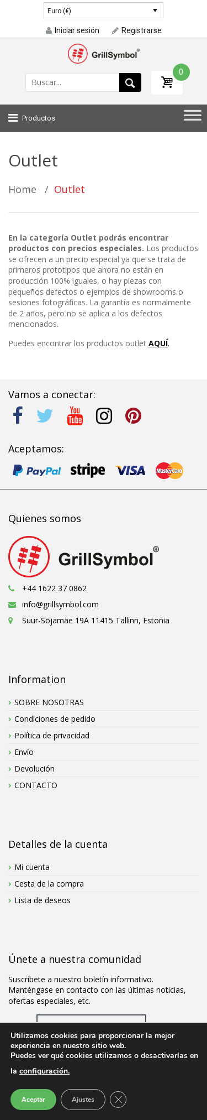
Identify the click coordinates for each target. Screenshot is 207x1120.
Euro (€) (59, 11)
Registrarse (137, 30)
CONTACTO (35, 785)
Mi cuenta (32, 867)
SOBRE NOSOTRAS (49, 702)
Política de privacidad (51, 735)
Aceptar (33, 1099)
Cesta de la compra (49, 883)
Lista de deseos (42, 900)
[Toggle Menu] (192, 118)
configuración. (44, 1071)
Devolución (34, 768)
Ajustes (83, 1099)
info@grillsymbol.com (60, 604)
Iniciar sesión (72, 30)
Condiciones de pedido (54, 718)
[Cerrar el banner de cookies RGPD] (118, 1099)
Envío (24, 752)
